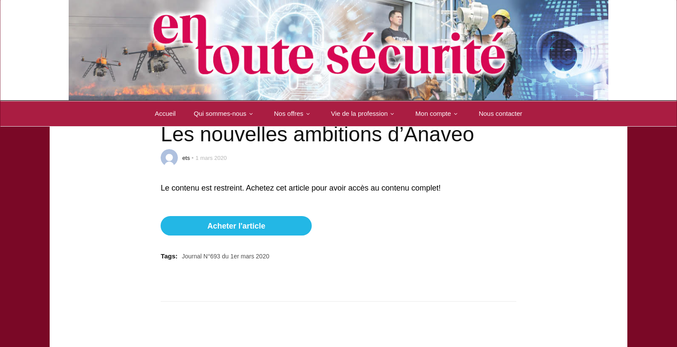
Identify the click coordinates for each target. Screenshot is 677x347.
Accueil (165, 113)
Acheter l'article (236, 226)
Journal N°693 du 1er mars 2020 (225, 256)
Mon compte (438, 113)
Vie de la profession (364, 113)
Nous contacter (500, 113)
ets (186, 158)
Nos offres (293, 113)
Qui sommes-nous (225, 113)
